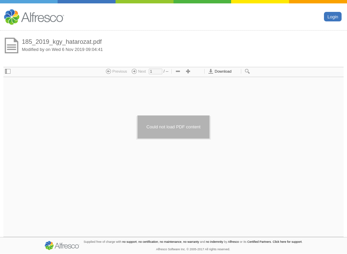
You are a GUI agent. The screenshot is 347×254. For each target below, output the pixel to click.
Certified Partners (259, 241)
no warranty (191, 241)
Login (332, 16)
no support (129, 241)
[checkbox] (7, 71)
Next (138, 71)
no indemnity (214, 241)
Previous (116, 71)
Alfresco (233, 241)
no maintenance (170, 241)
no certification (148, 241)
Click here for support (287, 241)
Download (219, 71)
